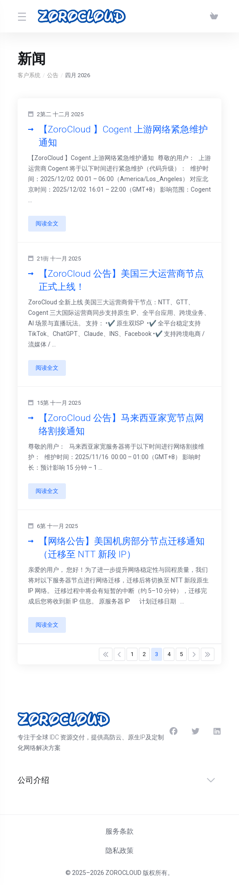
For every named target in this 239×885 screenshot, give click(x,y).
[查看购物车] (213, 16)
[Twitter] (195, 731)
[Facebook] (174, 731)
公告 (52, 75)
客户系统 (29, 75)
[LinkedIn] (217, 731)
